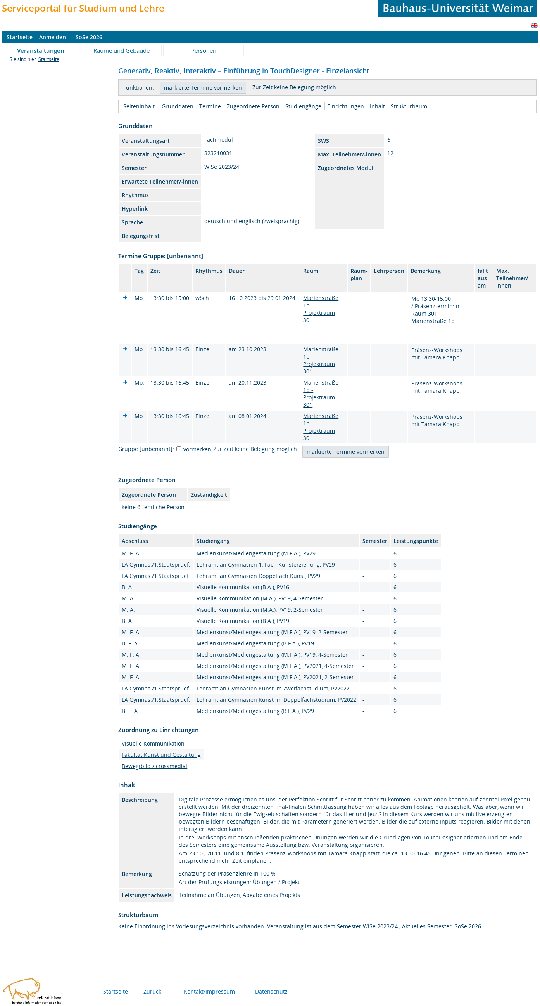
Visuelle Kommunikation (153, 743)
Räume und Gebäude (121, 50)
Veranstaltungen (40, 50)
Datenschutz (271, 991)
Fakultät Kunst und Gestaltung (161, 754)
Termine (210, 106)
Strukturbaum (409, 106)
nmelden (52, 37)
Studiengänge (303, 106)
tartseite (20, 37)
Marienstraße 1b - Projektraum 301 (320, 309)
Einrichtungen (345, 106)
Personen (203, 50)
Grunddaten (177, 106)
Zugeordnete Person (253, 106)
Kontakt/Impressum (209, 991)
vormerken (197, 449)
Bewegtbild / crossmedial (154, 766)
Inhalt (377, 106)
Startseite (48, 59)
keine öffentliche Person (153, 507)
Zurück (152, 991)
